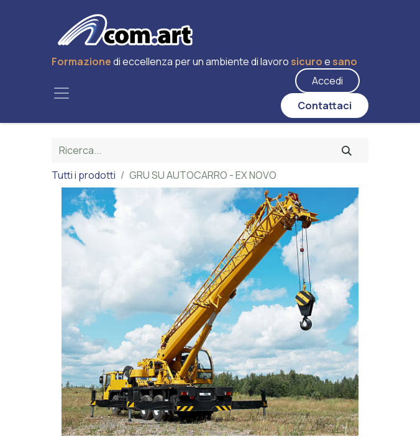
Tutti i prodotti (84, 175)
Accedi (327, 81)
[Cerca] (346, 150)
